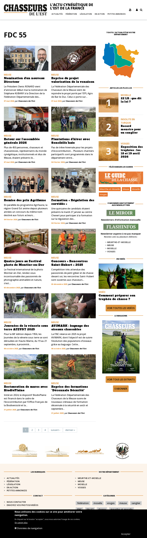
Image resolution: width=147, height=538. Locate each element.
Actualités (57, 14)
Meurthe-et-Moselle (110, 189)
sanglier (136, 503)
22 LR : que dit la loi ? (131, 100)
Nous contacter (16, 502)
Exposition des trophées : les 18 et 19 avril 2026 (132, 151)
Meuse (126, 189)
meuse (123, 503)
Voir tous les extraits (121, 379)
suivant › (55, 430)
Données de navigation (29, 528)
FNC (79, 509)
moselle (98, 503)
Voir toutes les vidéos (121, 308)
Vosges (103, 194)
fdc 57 (90, 509)
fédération (83, 503)
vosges (111, 503)
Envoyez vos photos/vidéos (22, 505)
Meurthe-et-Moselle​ (89, 478)
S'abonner (120, 388)
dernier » (70, 430)
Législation (86, 14)
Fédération (71, 14)
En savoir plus (21, 522)
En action (100, 14)
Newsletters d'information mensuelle (121, 219)
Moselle (136, 189)
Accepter (125, 534)
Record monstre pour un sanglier (131, 129)
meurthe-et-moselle (122, 509)
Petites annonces (117, 14)
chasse (102, 509)
